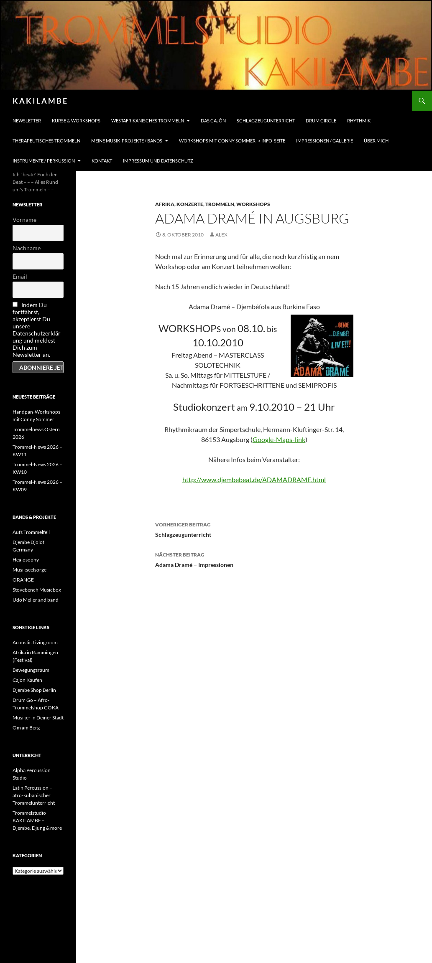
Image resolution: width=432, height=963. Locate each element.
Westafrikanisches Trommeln (147, 120)
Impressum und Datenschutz (158, 160)
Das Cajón (213, 120)
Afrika (164, 204)
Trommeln (219, 204)
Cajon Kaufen (27, 680)
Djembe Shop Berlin (34, 690)
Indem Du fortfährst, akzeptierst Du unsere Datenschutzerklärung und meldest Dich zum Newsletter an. (37, 329)
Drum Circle (321, 120)
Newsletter (27, 120)
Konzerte (189, 204)
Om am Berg (26, 727)
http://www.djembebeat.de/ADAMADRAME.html (254, 479)
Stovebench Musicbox (37, 590)
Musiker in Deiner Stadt (38, 717)
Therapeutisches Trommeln (46, 140)
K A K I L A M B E (40, 100)
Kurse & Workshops (76, 120)
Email (20, 276)
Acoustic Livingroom (35, 642)
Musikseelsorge (29, 570)
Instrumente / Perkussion (44, 160)
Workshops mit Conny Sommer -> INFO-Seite (232, 140)
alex (221, 234)
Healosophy (26, 559)
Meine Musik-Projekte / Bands (126, 140)
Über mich (376, 140)
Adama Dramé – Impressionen (254, 559)
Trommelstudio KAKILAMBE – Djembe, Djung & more (37, 820)
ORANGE (23, 580)
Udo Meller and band (36, 600)
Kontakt (102, 160)
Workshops (253, 204)
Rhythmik (359, 120)
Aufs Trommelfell (31, 532)
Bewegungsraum (31, 670)
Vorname (24, 219)
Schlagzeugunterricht (266, 120)
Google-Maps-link (279, 439)
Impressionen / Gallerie (324, 140)
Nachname (27, 248)
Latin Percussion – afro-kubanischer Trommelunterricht (34, 795)
